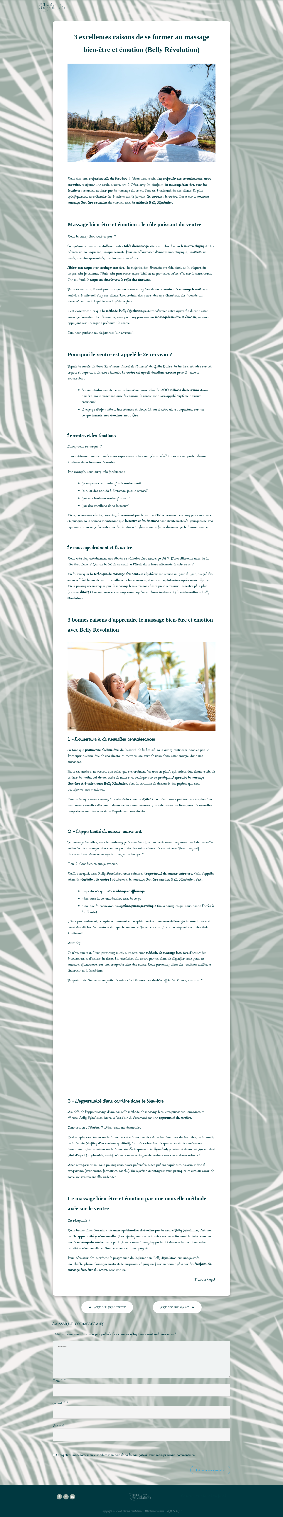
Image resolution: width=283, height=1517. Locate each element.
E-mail (60, 1403)
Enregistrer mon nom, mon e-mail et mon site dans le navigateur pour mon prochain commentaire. (125, 1454)
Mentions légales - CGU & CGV (163, 1511)
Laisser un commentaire (210, 1470)
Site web (59, 1425)
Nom (59, 1380)
